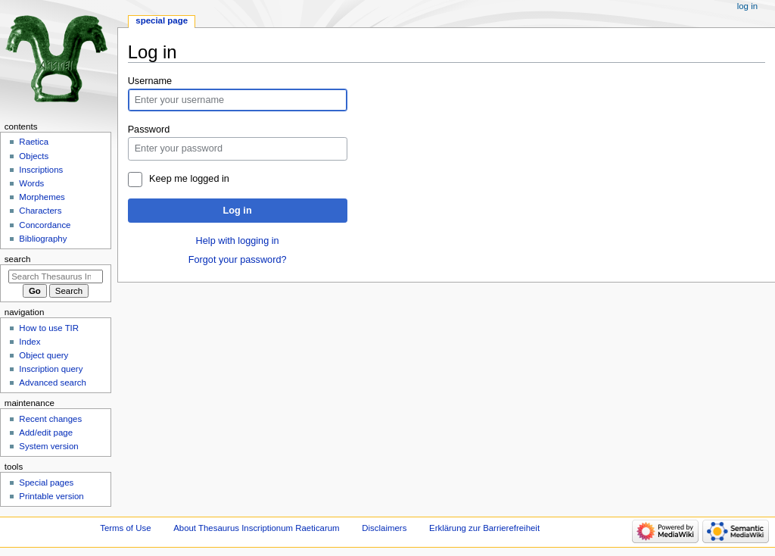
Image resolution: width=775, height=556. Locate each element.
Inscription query (50, 368)
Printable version (51, 496)
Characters (40, 210)
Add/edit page (46, 432)
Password (149, 129)
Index (29, 341)
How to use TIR (49, 328)
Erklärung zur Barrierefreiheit (484, 528)
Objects (33, 156)
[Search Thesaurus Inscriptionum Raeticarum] (55, 276)
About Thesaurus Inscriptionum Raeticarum (256, 528)
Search (18, 259)
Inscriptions (41, 169)
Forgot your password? (237, 260)
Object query (43, 355)
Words (31, 183)
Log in (237, 210)
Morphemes (41, 196)
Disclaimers (384, 528)
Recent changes (50, 418)
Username (150, 81)
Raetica (33, 141)
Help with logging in (237, 241)
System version (48, 446)
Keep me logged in (189, 178)
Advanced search (52, 382)
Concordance (44, 225)
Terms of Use (125, 528)
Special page (161, 20)
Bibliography (43, 238)
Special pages (46, 482)
